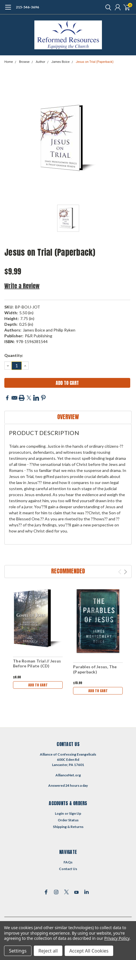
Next (125, 571)
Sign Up (75, 813)
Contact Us (68, 869)
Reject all (48, 951)
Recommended (68, 570)
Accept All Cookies (89, 951)
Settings (18, 951)
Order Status (68, 820)
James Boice (60, 62)
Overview (68, 416)
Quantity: (13, 355)
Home (8, 62)
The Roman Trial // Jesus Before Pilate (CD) (37, 663)
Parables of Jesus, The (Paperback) (95, 669)
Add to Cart (38, 685)
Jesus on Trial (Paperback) (94, 62)
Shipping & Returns (68, 827)
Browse (24, 62)
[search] (107, 7)
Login (59, 813)
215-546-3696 (27, 7)
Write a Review (22, 285)
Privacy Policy (116, 938)
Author (40, 62)
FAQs (68, 862)
